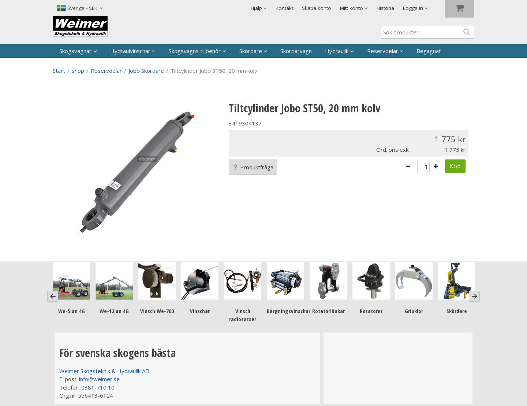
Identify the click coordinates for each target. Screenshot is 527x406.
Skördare (250, 50)
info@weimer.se (99, 379)
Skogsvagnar (75, 50)
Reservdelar (382, 50)
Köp (455, 166)
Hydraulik (336, 50)
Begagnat (428, 50)
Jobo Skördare (146, 70)
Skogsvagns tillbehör (195, 50)
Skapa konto (316, 8)
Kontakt (284, 8)
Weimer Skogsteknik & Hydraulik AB (104, 371)
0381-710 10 (98, 387)
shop (78, 70)
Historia (385, 8)
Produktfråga (252, 167)
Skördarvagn (296, 50)
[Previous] (52, 296)
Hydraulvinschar (130, 50)
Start (59, 70)
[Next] (474, 296)
